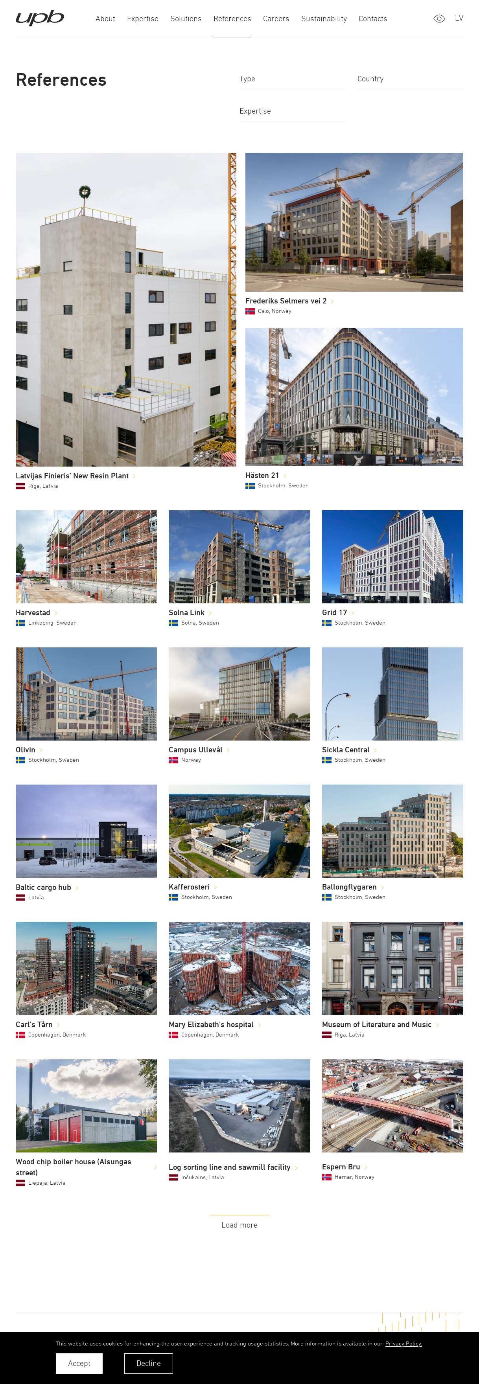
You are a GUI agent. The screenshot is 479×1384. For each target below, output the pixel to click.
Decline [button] (148, 1363)
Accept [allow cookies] (79, 1363)
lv (459, 18)
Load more (239, 1225)
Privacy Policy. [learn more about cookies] (403, 1343)
